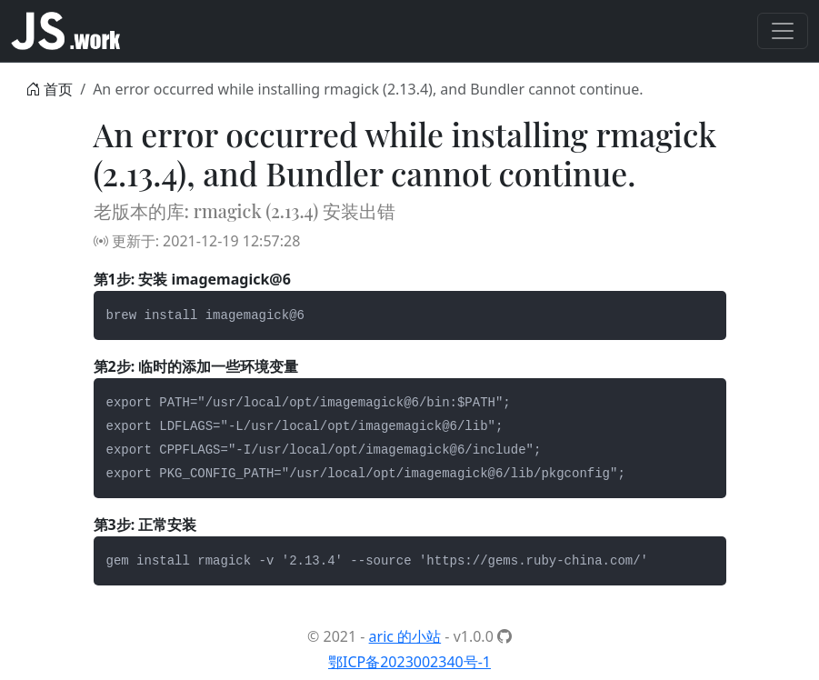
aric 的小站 (405, 636)
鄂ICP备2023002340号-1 (409, 662)
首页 (58, 89)
